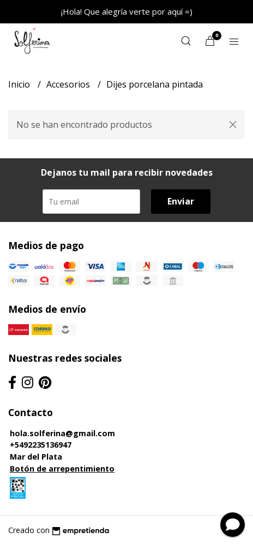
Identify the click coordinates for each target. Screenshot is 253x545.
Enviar (180, 201)
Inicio (20, 84)
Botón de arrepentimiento (62, 468)
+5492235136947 (40, 444)
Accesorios (69, 84)
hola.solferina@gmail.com (62, 433)
